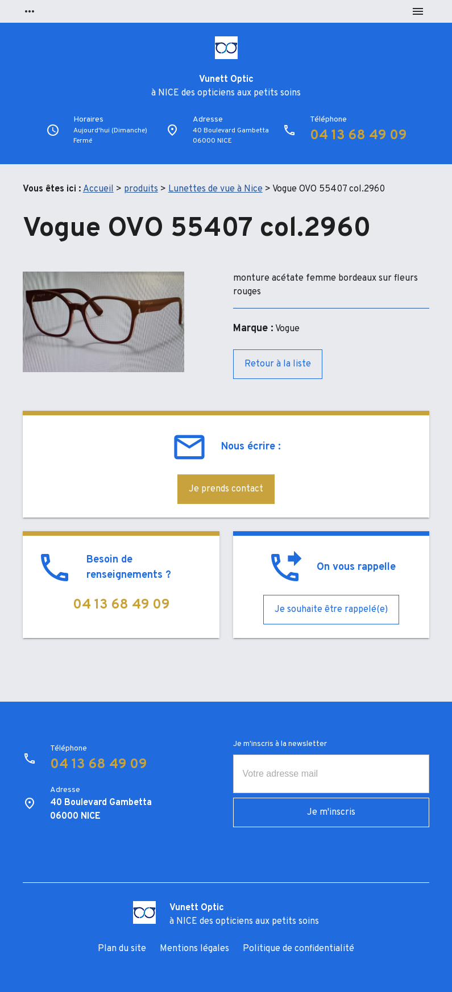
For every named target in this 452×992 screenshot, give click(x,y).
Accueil (98, 189)
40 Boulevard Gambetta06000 (231, 135)
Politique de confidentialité (298, 949)
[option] (103, 322)
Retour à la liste (277, 364)
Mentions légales (194, 949)
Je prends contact (226, 489)
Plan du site (122, 949)
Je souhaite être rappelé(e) (331, 609)
